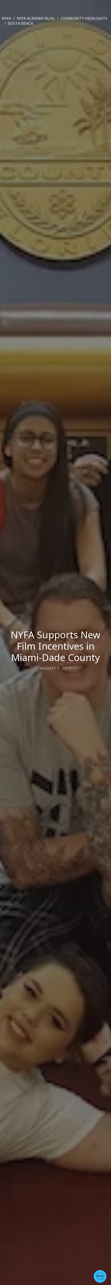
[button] (100, 1276)
